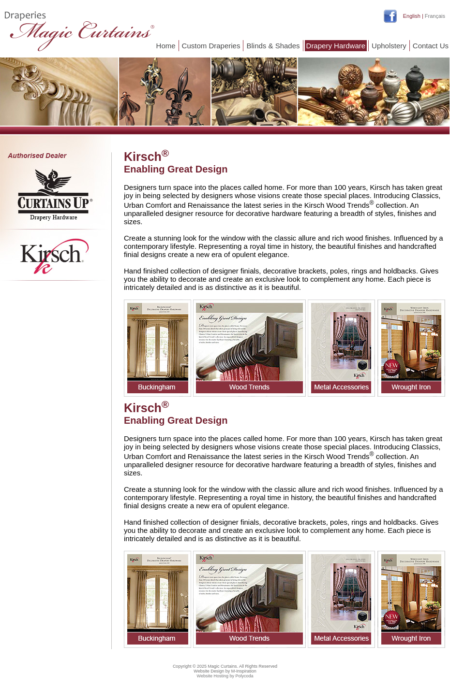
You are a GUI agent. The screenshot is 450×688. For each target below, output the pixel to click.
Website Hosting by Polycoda (225, 676)
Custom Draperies (211, 46)
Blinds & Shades (273, 46)
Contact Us (431, 46)
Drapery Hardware (336, 46)
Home (166, 46)
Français (435, 16)
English (411, 16)
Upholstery (389, 46)
